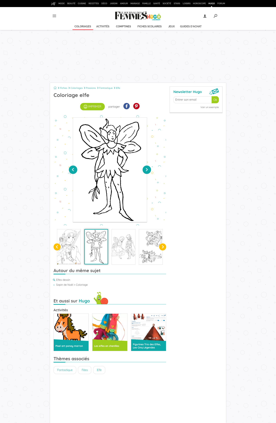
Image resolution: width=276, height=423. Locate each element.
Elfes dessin (63, 279)
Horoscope (199, 3)
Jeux (171, 26)
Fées (85, 370)
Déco (104, 3)
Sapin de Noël (64, 284)
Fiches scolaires (149, 26)
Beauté (71, 3)
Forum (221, 3)
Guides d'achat (191, 26)
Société (167, 3)
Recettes (94, 3)
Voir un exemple (209, 107)
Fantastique (106, 88)
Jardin (113, 3)
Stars (177, 3)
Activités (102, 26)
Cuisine (82, 3)
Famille (146, 3)
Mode (61, 3)
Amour (124, 3)
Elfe (118, 88)
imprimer (92, 107)
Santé (156, 3)
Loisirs (186, 3)
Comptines (123, 26)
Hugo (211, 3)
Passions (91, 88)
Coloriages (82, 26)
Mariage (135, 3)
